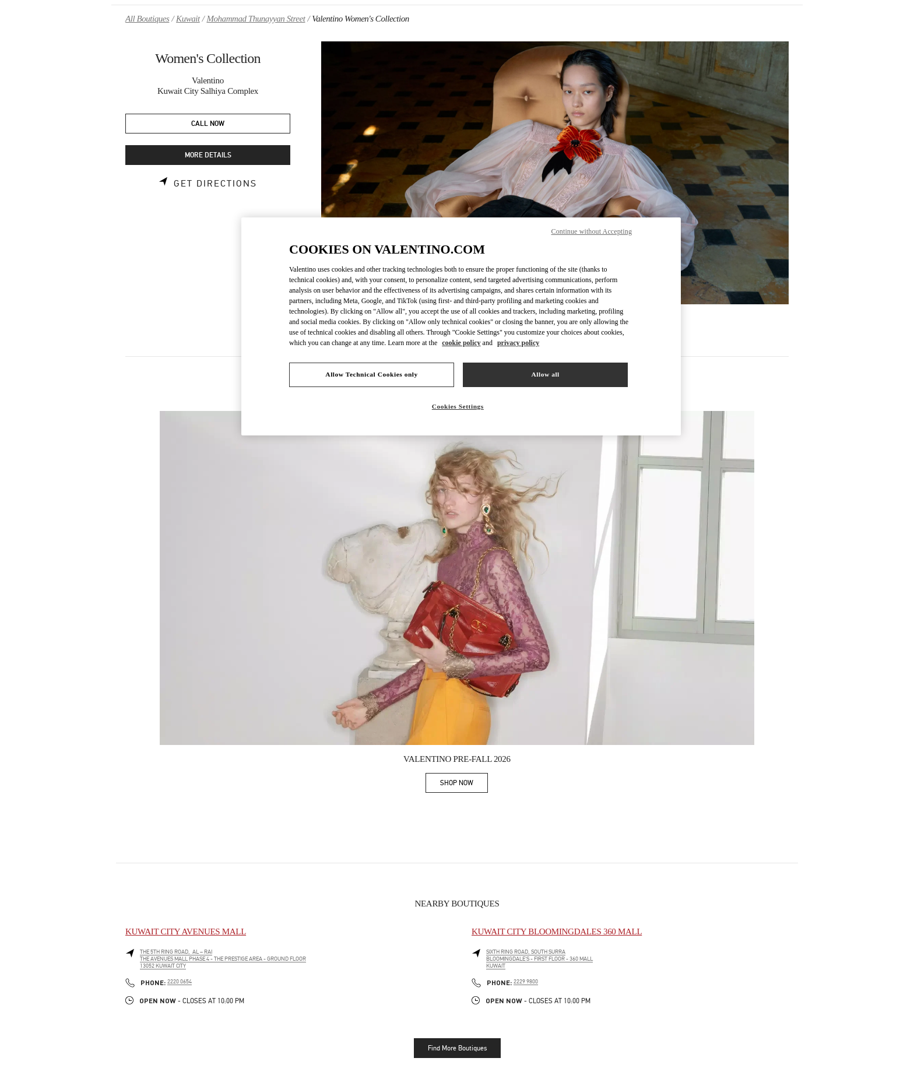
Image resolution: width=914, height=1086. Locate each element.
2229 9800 (526, 981)
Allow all (545, 374)
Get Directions (215, 183)
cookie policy (461, 343)
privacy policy (518, 343)
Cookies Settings (458, 406)
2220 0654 (179, 981)
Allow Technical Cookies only (371, 374)
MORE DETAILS (208, 155)
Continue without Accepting (591, 231)
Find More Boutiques (457, 1048)
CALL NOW (207, 124)
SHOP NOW (464, 785)
